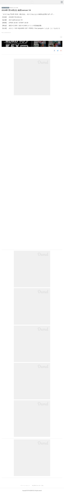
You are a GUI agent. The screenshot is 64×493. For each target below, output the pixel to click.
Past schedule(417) (6, 32)
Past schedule (5, 7)
